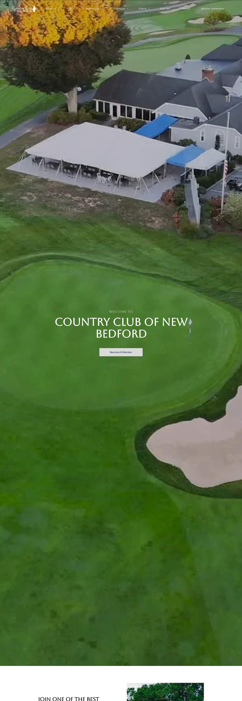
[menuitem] (51, 8)
